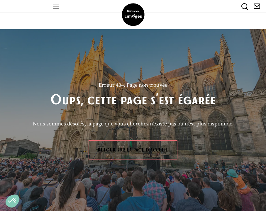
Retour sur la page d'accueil (133, 149)
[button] (12, 201)
